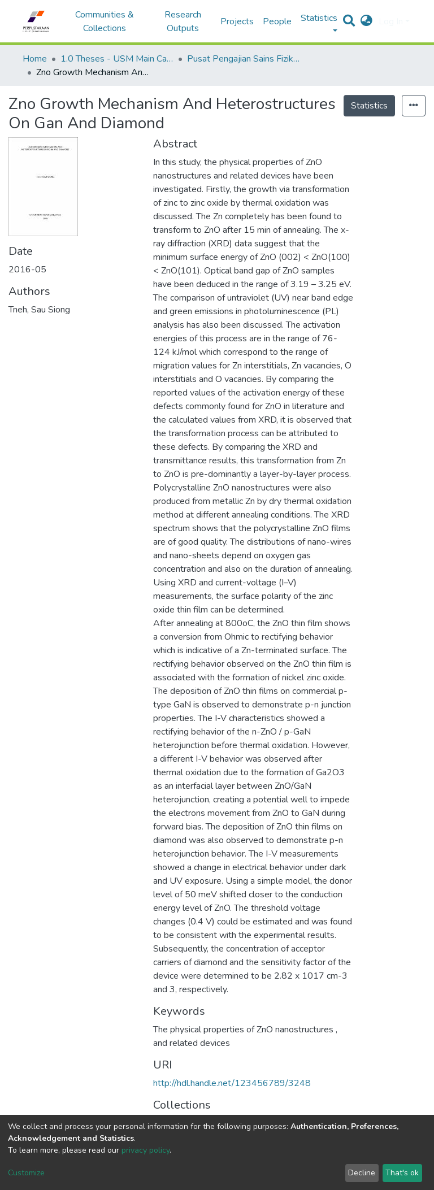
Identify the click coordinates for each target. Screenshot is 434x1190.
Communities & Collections (104, 21)
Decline (361, 1172)
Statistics (369, 105)
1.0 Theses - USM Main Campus (116, 59)
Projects (237, 21)
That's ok (402, 1172)
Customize (26, 1172)
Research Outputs (182, 21)
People (277, 21)
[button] (366, 21)
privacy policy (145, 1150)
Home (35, 59)
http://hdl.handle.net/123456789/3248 (232, 1083)
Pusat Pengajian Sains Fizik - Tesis (243, 59)
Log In (391, 21)
